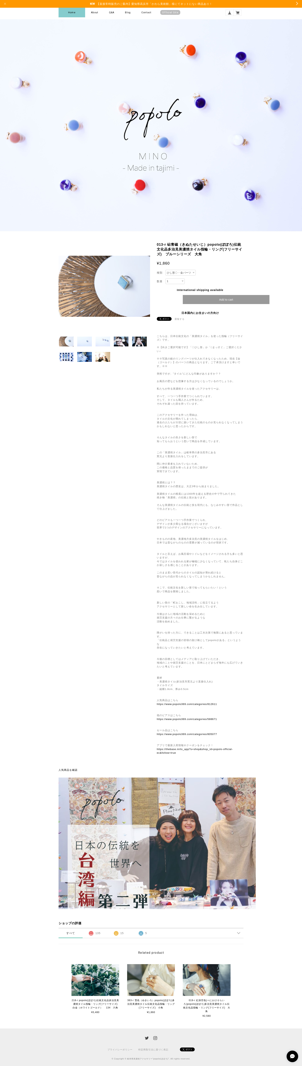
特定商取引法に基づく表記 (153, 1049)
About (94, 12)
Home (72, 12)
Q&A (111, 12)
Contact (146, 12)
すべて (70, 933)
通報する (179, 319)
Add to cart (226, 299)
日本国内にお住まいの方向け (200, 312)
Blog (128, 12)
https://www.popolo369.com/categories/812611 (187, 704)
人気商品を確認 (68, 769)
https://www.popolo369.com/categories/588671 (187, 719)
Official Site (170, 12)
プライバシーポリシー (120, 1049)
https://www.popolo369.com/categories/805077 (187, 734)
